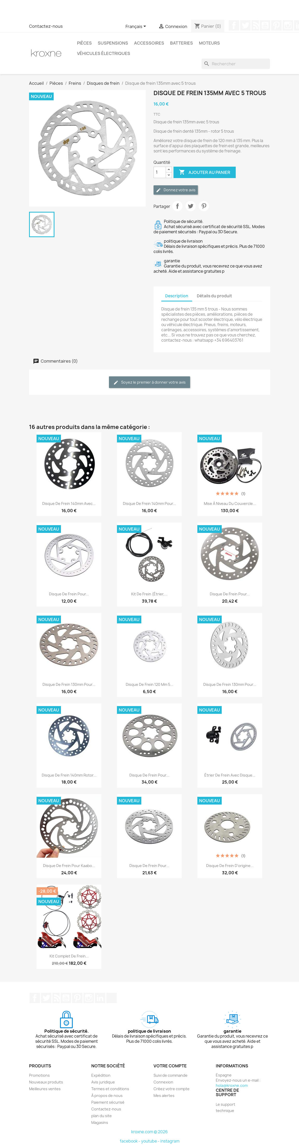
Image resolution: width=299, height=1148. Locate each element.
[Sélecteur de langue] (137, 27)
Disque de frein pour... (69, 593)
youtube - (150, 1141)
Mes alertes (164, 1095)
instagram (169, 1141)
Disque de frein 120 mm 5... (149, 684)
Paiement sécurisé (107, 1102)
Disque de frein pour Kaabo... (69, 865)
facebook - (130, 1141)
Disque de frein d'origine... (230, 865)
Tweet (190, 206)
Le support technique (225, 1107)
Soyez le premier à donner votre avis (149, 382)
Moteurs (209, 43)
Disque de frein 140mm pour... (149, 503)
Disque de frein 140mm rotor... (69, 775)
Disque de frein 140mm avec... (69, 503)
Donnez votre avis (176, 190)
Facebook (234, 25)
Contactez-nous (46, 26)
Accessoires (149, 43)
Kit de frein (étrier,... (149, 593)
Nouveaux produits (46, 1082)
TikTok (111, 998)
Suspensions (113, 43)
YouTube (265, 25)
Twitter (245, 25)
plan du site (101, 1115)
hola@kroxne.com (232, 1085)
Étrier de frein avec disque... (229, 775)
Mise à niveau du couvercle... (230, 503)
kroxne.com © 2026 (149, 1132)
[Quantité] (160, 172)
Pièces (84, 43)
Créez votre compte (172, 1088)
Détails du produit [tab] (214, 296)
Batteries (181, 43)
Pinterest (276, 25)
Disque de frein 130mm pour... (69, 684)
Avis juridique (103, 1082)
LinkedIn (100, 998)
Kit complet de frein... (69, 956)
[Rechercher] (235, 64)
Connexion (163, 1082)
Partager (177, 206)
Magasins (99, 1122)
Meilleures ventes (45, 1088)
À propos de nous (107, 1095)
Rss (255, 25)
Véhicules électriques (103, 53)
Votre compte (170, 1066)
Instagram (288, 25)
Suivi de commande (170, 1075)
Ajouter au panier (204, 172)
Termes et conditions (110, 1088)
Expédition (100, 1075)
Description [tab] (176, 296)
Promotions (39, 1075)
